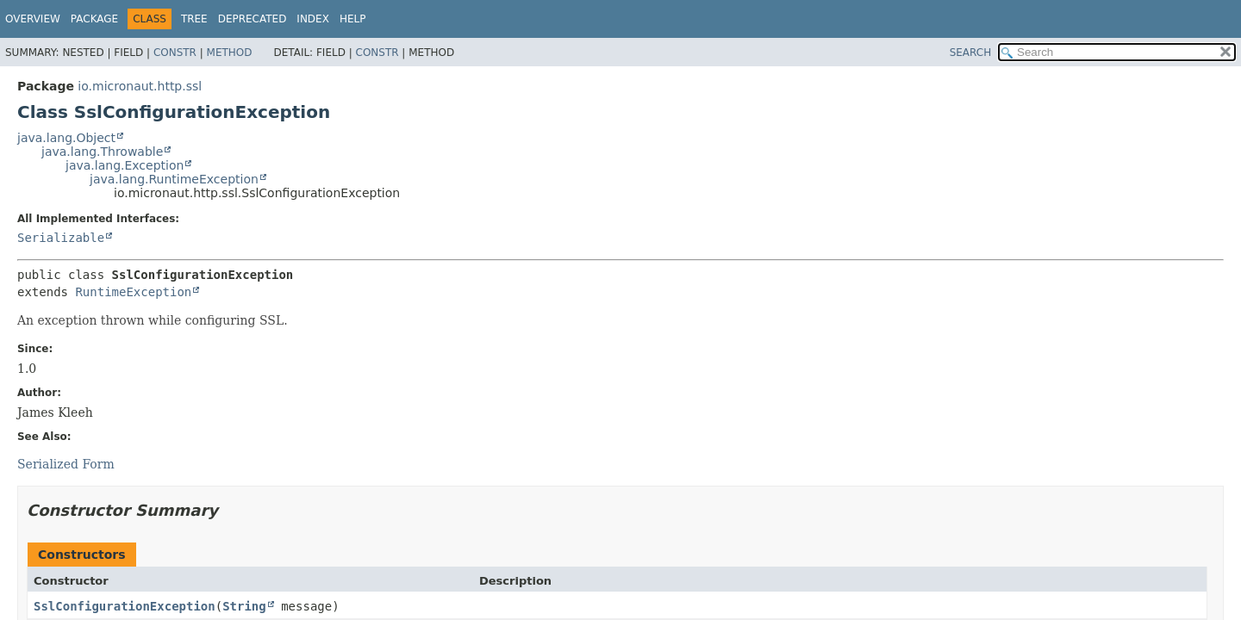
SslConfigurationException (124, 606)
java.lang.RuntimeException (174, 179)
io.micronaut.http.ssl (140, 86)
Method (230, 52)
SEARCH (971, 52)
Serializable (60, 238)
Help (353, 19)
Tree (194, 19)
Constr (174, 52)
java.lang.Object (66, 138)
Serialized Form (66, 464)
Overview (32, 19)
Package (94, 19)
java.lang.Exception (124, 165)
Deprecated (252, 19)
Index (312, 19)
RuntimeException (133, 292)
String (244, 606)
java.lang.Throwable (102, 151)
